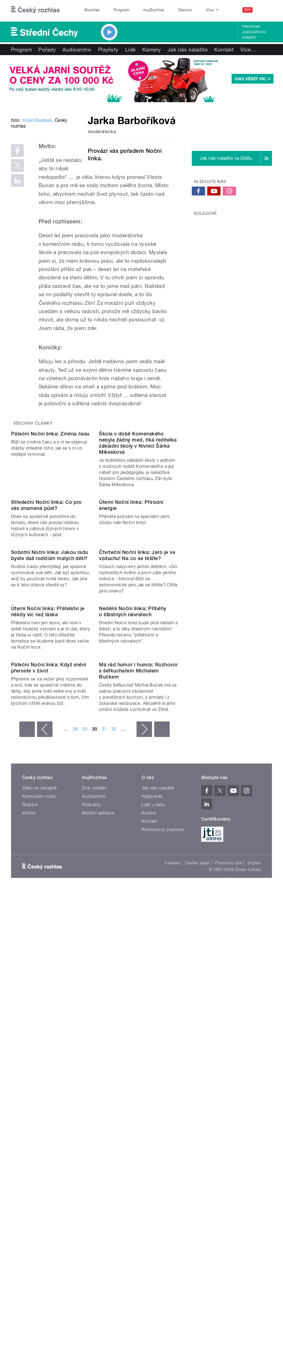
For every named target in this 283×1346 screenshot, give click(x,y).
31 (104, 1010)
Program (113, 10)
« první (27, 1010)
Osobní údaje (197, 1144)
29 (85, 1010)
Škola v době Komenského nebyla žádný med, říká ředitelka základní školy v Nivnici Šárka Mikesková (138, 546)
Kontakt (224, 50)
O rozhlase (190, 10)
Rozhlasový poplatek (163, 1110)
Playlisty (108, 50)
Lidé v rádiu (153, 1086)
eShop (28, 1094)
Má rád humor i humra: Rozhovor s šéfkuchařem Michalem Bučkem (138, 952)
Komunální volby (39, 1077)
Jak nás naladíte (188, 50)
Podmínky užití (228, 1144)
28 (75, 1010)
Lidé (130, 50)
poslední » (162, 1010)
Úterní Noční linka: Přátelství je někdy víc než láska (48, 848)
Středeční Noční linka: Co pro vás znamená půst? (46, 653)
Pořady (47, 50)
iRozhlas (89, 10)
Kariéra (149, 1094)
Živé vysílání (94, 1069)
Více (248, 50)
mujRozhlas (139, 10)
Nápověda (152, 1077)
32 (114, 1010)
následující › (144, 1010)
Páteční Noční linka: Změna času (50, 537)
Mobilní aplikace (98, 1094)
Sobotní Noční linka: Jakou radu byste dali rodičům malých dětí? (49, 748)
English (254, 1144)
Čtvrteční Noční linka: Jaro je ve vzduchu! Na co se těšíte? (137, 748)
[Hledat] (264, 10)
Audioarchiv (254, 32)
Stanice (165, 10)
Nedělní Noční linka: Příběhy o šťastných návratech (132, 848)
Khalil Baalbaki (37, 187)
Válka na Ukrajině (39, 1069)
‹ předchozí (45, 1010)
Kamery (249, 38)
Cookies (172, 1144)
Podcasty (91, 1086)
